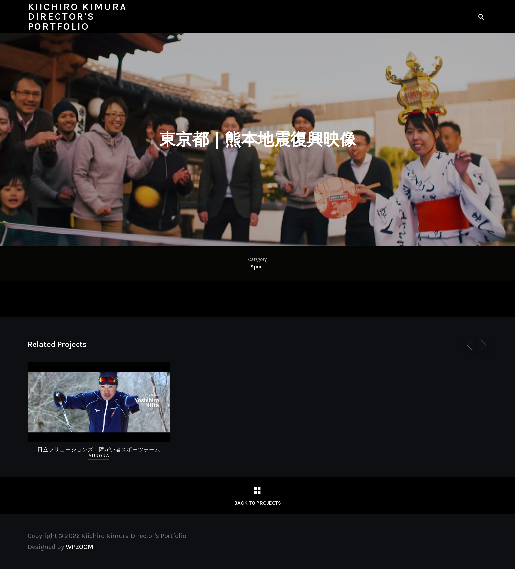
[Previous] (471, 345)
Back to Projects (257, 503)
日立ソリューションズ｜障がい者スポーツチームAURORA (98, 452)
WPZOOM (79, 547)
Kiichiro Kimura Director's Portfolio (77, 16)
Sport (257, 266)
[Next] (482, 345)
